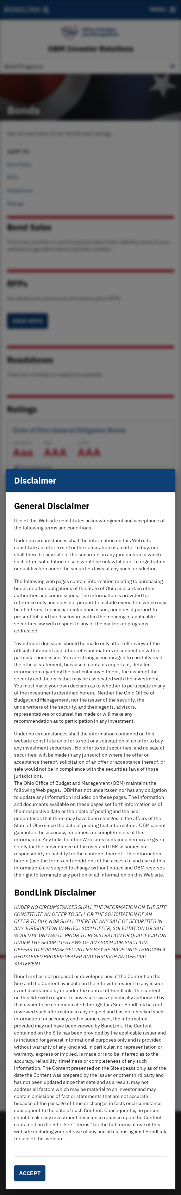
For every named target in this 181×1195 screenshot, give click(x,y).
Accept (29, 1173)
